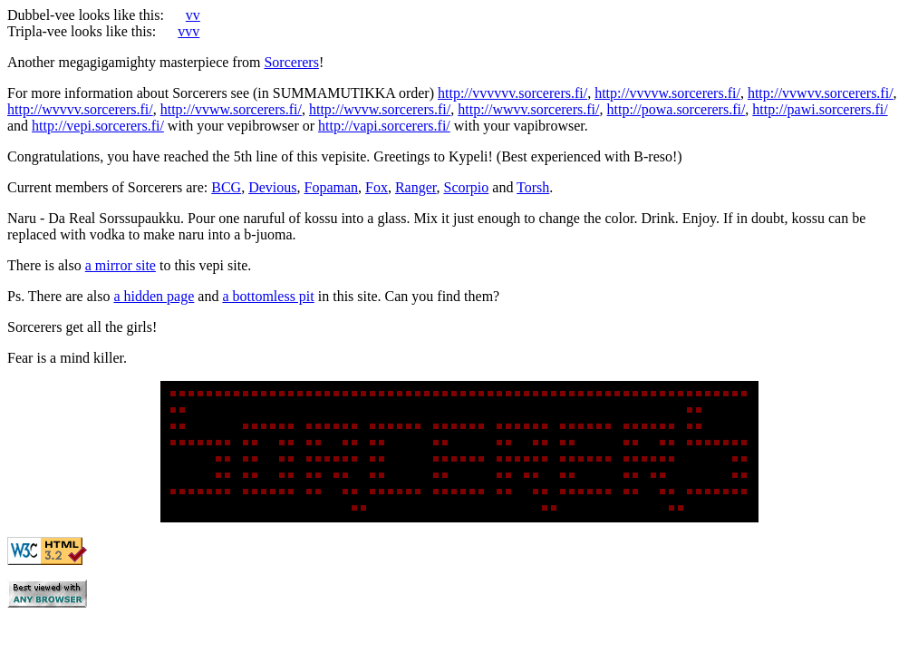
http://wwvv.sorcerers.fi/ (528, 109)
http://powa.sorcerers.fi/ (676, 109)
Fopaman (331, 187)
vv (193, 15)
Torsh (533, 187)
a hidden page (153, 296)
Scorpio (466, 187)
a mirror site (120, 265)
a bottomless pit (268, 296)
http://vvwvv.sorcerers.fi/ (821, 93)
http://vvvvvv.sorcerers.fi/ (512, 93)
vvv (188, 31)
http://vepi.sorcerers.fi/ (98, 125)
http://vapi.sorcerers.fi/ (384, 125)
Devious (272, 187)
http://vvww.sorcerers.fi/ (231, 109)
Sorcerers (291, 62)
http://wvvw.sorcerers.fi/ (379, 109)
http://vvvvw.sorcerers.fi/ (667, 93)
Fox (376, 187)
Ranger (416, 187)
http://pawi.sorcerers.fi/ (819, 109)
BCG (226, 187)
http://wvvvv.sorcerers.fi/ (80, 109)
